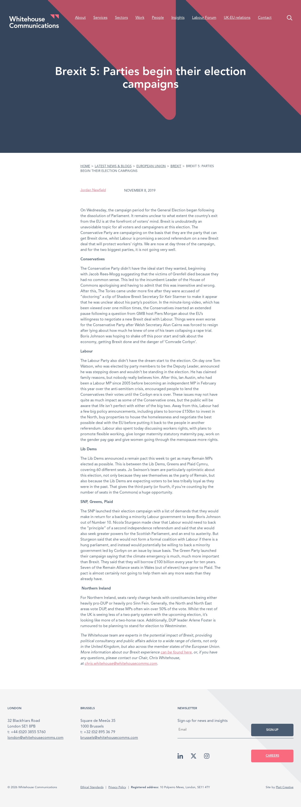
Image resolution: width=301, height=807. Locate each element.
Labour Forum (204, 18)
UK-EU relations (237, 18)
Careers (272, 755)
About (80, 18)
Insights (178, 18)
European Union (151, 166)
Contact (265, 18)
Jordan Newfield (93, 190)
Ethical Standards (91, 787)
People (158, 18)
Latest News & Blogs (113, 166)
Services (100, 18)
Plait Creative (284, 787)
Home (85, 166)
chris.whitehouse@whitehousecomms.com (121, 664)
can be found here (176, 652)
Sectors (121, 18)
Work (139, 18)
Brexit (175, 166)
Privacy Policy (117, 787)
